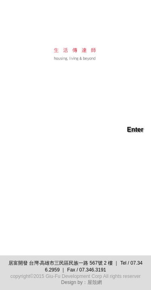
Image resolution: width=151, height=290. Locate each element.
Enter (135, 129)
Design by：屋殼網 (81, 282)
